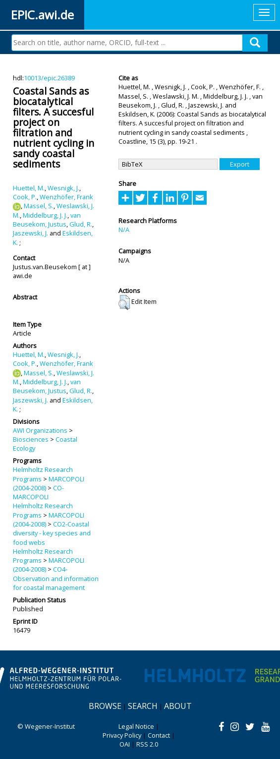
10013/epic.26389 (49, 77)
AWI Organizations (40, 430)
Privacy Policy (122, 735)
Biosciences (31, 439)
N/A (123, 229)
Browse (105, 706)
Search (143, 706)
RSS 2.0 (147, 744)
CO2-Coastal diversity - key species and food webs (52, 533)
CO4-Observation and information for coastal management (56, 578)
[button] (124, 302)
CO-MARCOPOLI (38, 492)
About (178, 706)
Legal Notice (136, 726)
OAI (124, 744)
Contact (159, 735)
